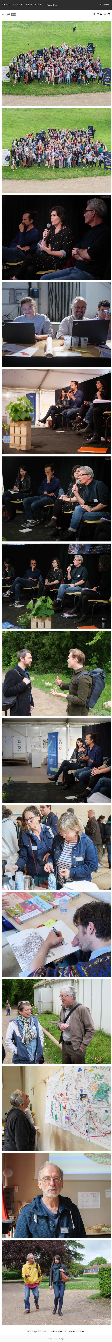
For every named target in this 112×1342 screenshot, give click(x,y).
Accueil (6, 14)
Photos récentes (34, 4)
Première (31, 1331)
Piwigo (61, 1339)
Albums (6, 4)
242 (65, 1331)
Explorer (17, 4)
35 (54, 1331)
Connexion (104, 4)
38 (61, 1331)
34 (52, 1331)
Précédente (41, 1331)
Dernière (81, 1331)
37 (59, 1331)
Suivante (72, 1331)
